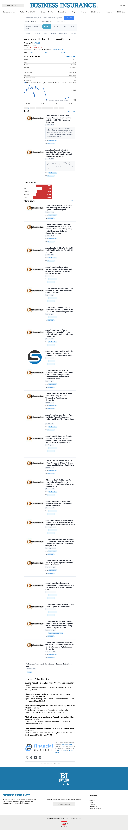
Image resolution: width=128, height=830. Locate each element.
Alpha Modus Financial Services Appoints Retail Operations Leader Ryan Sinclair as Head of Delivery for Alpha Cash (59, 586)
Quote (31, 52)
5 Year (61, 108)
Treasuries (73, 33)
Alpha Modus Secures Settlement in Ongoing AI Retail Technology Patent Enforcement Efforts (58, 503)
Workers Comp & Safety (28, 12)
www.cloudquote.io (67, 744)
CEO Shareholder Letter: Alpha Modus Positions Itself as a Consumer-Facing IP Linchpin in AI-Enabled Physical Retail (60, 522)
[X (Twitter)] (27, 758)
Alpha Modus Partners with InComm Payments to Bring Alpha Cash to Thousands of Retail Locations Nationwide (58, 397)
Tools (72, 26)
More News (71, 111)
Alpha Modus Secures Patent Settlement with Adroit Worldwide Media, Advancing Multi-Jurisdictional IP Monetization (59, 333)
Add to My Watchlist (57, 50)
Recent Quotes (29, 21)
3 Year (56, 108)
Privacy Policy (62, 750)
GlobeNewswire (51, 143)
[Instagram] (40, 758)
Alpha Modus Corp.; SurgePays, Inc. (56, 633)
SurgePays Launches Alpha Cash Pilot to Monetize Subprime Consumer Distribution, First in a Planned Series (59, 353)
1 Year (50, 108)
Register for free (13, 5)
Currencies (53, 33)
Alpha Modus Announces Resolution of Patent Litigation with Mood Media (59, 605)
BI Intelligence (96, 12)
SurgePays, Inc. (52, 360)
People (74, 12)
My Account (123, 5)
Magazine (109, 12)
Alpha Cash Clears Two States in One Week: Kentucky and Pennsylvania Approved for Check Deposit (58, 208)
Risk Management (8, 12)
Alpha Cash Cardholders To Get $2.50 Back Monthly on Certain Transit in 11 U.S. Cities (59, 250)
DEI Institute (121, 12)
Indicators (60, 21)
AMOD (38, 42)
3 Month (45, 108)
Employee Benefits (47, 12)
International (62, 12)
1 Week (32, 108)
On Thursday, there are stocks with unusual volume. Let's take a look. (48, 665)
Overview (38, 33)
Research (63, 52)
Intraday (27, 108)
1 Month (39, 108)
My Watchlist (45, 21)
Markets (46, 26)
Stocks (56, 26)
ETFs (64, 26)
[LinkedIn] (35, 758)
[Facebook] (31, 758)
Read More (72, 201)
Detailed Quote (70, 56)
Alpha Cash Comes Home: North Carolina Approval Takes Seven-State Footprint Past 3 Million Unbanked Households (58, 119)
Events (84, 12)
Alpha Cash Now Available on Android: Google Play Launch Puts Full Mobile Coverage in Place (59, 290)
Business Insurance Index (32, 27)
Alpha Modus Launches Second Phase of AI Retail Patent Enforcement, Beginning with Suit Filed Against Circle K (59, 418)
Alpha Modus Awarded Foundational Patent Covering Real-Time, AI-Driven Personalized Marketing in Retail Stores (59, 463)
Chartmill (30, 672)
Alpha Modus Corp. (52, 140)
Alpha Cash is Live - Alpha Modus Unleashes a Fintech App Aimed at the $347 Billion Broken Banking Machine (59, 310)
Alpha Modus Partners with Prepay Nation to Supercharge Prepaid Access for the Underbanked (59, 563)
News (45, 33)
